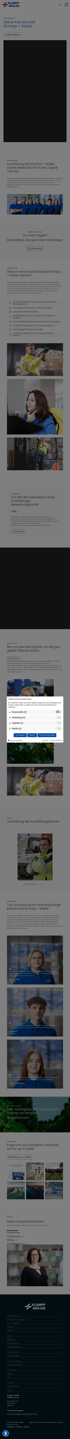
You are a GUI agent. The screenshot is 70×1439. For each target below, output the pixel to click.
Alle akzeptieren (20, 735)
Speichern (32, 735)
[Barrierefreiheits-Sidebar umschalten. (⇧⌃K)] (6, 1433)
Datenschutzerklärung (56, 740)
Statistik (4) (17, 723)
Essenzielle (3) (19, 712)
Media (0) (16, 728)
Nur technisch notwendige (46, 735)
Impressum (45, 740)
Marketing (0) (18, 717)
